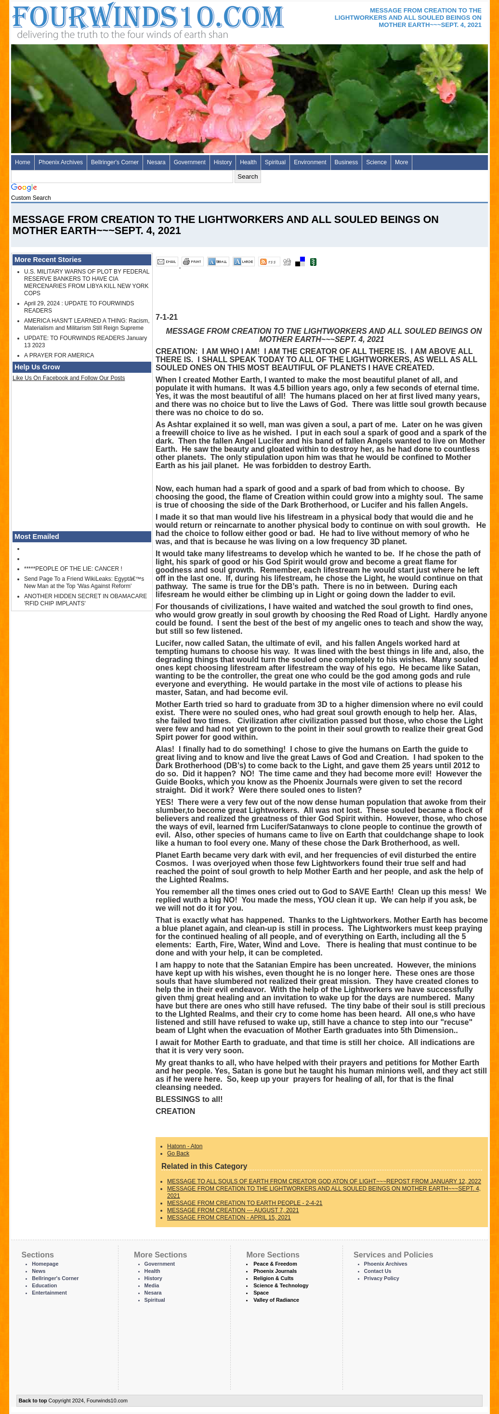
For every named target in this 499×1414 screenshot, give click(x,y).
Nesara (156, 162)
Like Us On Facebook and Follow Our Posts (69, 378)
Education (44, 1285)
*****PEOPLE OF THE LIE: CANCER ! (73, 568)
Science (376, 162)
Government (190, 162)
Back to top (33, 1400)
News (38, 1271)
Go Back (178, 1153)
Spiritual (275, 162)
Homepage (45, 1264)
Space (261, 1293)
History (223, 162)
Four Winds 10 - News (107, 19)
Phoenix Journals (275, 1271)
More (401, 162)
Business (346, 162)
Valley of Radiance (276, 1300)
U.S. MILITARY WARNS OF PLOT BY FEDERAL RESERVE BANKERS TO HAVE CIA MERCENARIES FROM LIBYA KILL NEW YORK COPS (86, 282)
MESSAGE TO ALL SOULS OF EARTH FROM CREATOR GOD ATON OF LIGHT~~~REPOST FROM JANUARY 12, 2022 (324, 1181)
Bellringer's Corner (115, 162)
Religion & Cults (273, 1278)
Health (248, 162)
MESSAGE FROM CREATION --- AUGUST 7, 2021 (233, 1210)
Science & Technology (280, 1285)
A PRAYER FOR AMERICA (59, 355)
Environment (310, 162)
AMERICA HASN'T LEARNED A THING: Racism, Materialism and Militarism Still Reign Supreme (87, 324)
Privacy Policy (381, 1278)
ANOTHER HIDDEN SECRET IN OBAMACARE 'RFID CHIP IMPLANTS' (85, 600)
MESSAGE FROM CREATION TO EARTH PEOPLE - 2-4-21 (245, 1203)
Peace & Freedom (275, 1264)
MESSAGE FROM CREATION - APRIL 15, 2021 (229, 1217)
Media (151, 1285)
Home (22, 162)
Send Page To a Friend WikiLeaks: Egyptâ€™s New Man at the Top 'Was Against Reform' (84, 582)
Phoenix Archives (61, 162)
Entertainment (49, 1293)
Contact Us (378, 1271)
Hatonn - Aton (184, 1146)
